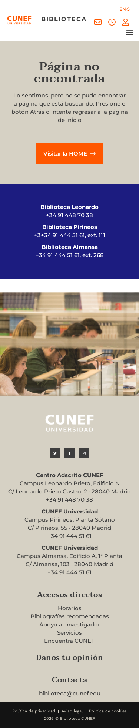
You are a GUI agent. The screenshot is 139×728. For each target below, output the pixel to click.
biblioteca (64, 19)
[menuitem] (125, 9)
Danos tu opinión (69, 658)
